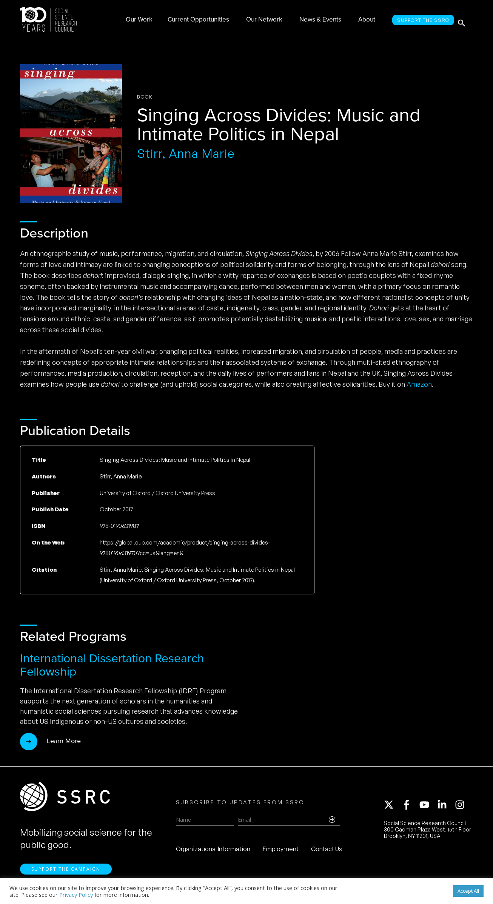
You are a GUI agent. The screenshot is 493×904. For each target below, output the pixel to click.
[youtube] (427, 807)
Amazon (419, 384)
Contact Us (326, 851)
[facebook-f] (410, 807)
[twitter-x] (392, 807)
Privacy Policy (76, 894)
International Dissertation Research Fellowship (112, 664)
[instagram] (461, 807)
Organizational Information (213, 851)
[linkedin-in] (445, 807)
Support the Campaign (65, 874)
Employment (281, 851)
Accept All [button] (468, 890)
